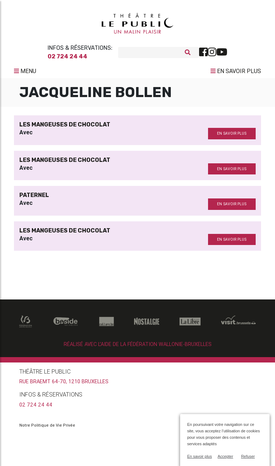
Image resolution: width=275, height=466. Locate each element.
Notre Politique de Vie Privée (47, 428)
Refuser (248, 456)
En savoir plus (199, 456)
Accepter (225, 456)
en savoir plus (231, 136)
